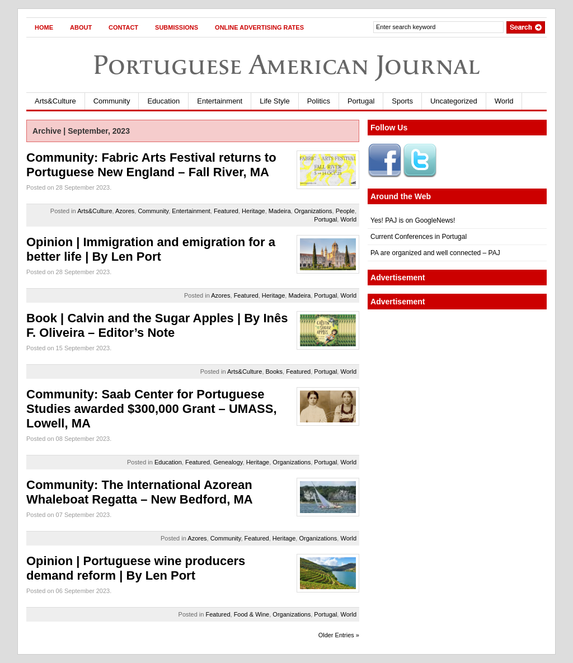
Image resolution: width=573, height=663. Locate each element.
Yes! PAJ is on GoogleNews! (412, 220)
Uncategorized (453, 101)
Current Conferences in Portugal (418, 237)
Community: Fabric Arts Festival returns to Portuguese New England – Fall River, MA (151, 165)
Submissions (176, 27)
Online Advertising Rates (259, 27)
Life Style (274, 101)
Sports (402, 101)
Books (274, 371)
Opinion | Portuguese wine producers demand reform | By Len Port (135, 568)
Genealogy (227, 462)
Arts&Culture (55, 101)
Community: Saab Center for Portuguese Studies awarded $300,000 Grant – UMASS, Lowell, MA (151, 408)
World (504, 101)
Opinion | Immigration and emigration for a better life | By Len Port (150, 249)
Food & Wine (252, 614)
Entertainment (219, 101)
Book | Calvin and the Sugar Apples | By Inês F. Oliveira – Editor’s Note (157, 325)
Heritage (253, 211)
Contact (123, 27)
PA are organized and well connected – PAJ (435, 253)
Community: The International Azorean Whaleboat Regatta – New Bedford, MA (139, 492)
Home (44, 27)
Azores (124, 211)
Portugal (360, 101)
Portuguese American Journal (286, 64)
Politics (318, 101)
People (345, 211)
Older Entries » (338, 635)
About (81, 27)
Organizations (313, 211)
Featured (226, 211)
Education (163, 101)
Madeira (280, 211)
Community (111, 101)
